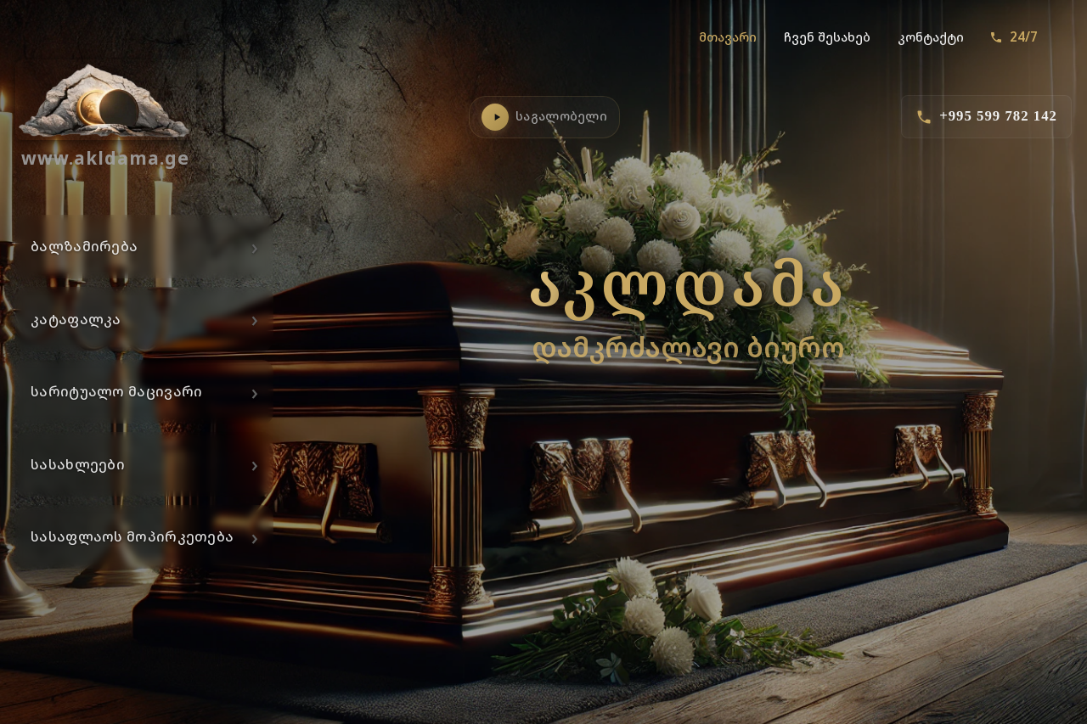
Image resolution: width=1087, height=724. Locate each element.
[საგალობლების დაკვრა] (495, 117)
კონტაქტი (931, 37)
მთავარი (728, 37)
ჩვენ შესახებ (827, 37)
